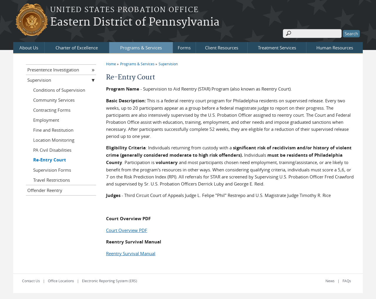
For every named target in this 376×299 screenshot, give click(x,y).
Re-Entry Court (49, 160)
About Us (28, 48)
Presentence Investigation (53, 70)
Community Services (54, 100)
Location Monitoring (53, 140)
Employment (46, 120)
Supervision (168, 63)
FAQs (347, 280)
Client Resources (221, 48)
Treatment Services (277, 48)
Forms (184, 48)
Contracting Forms (51, 110)
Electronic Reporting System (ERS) (109, 280)
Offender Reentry (44, 190)
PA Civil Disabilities (52, 150)
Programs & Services (141, 48)
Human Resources (334, 48)
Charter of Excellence (77, 48)
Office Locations (61, 280)
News (330, 280)
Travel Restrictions (51, 180)
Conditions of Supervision (59, 90)
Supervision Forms (52, 170)
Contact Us (31, 280)
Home (111, 63)
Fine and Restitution (53, 130)
